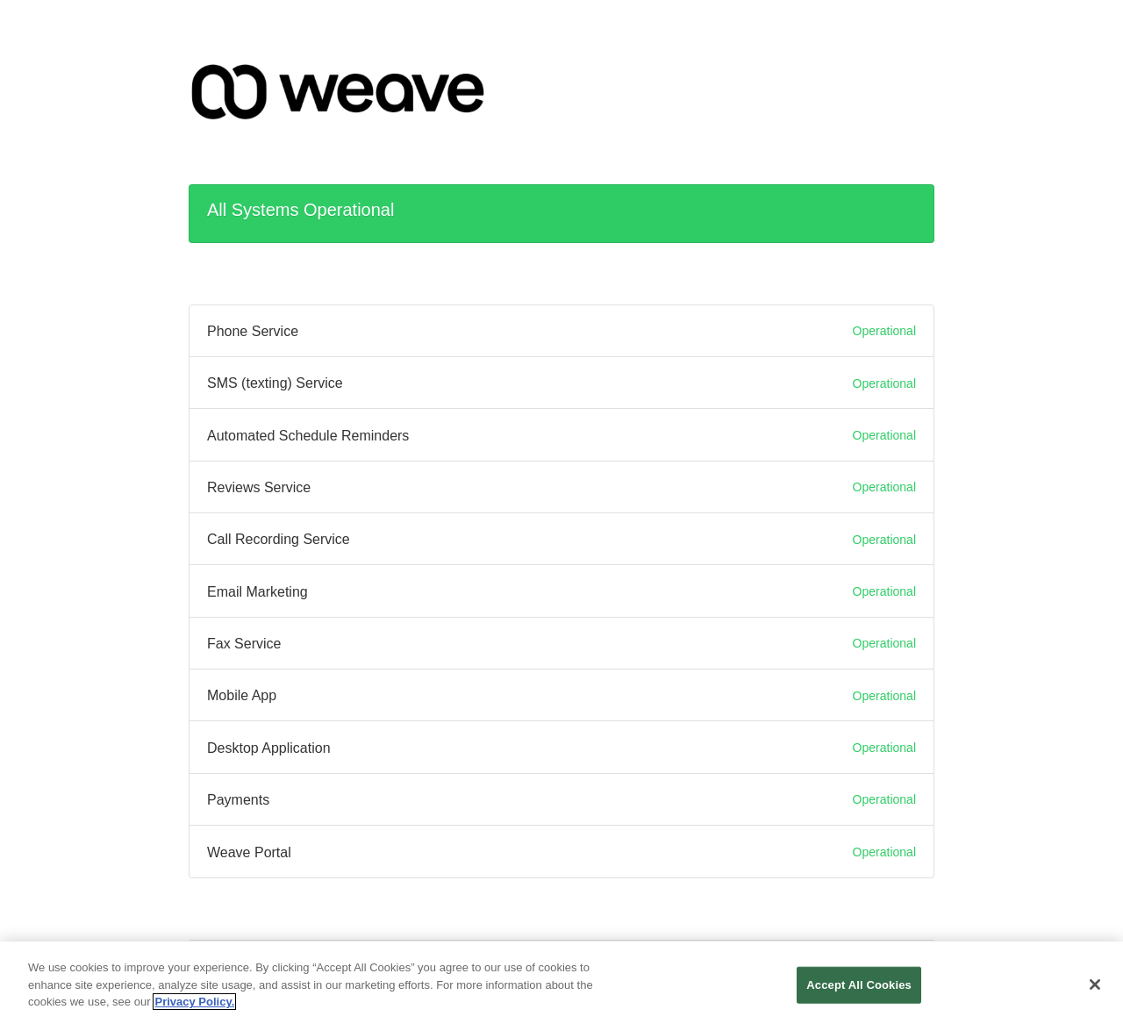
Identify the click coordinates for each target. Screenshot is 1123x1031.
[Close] (1095, 989)
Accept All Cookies (859, 989)
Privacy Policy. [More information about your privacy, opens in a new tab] (194, 1006)
